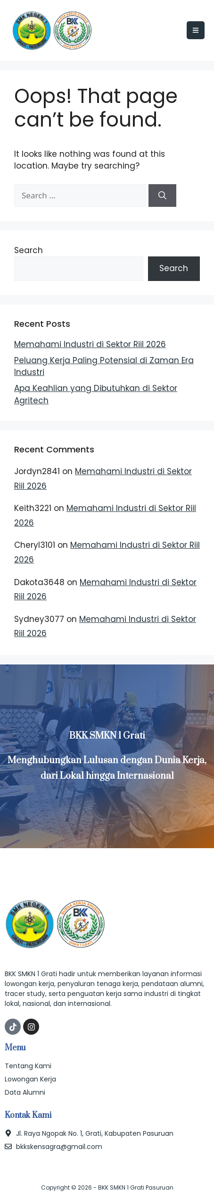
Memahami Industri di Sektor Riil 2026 (90, 344)
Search (28, 250)
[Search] (162, 195)
